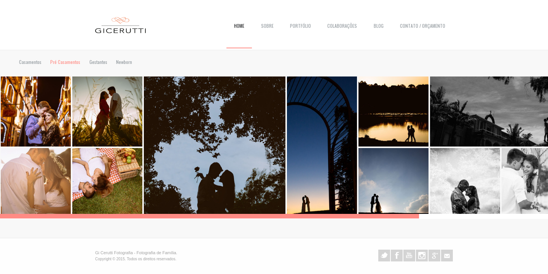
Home (239, 25)
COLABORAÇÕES (342, 25)
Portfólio (300, 25)
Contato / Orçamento (422, 25)
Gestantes (98, 62)
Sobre (267, 25)
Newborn (124, 62)
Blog (379, 25)
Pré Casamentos (65, 62)
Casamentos (30, 62)
